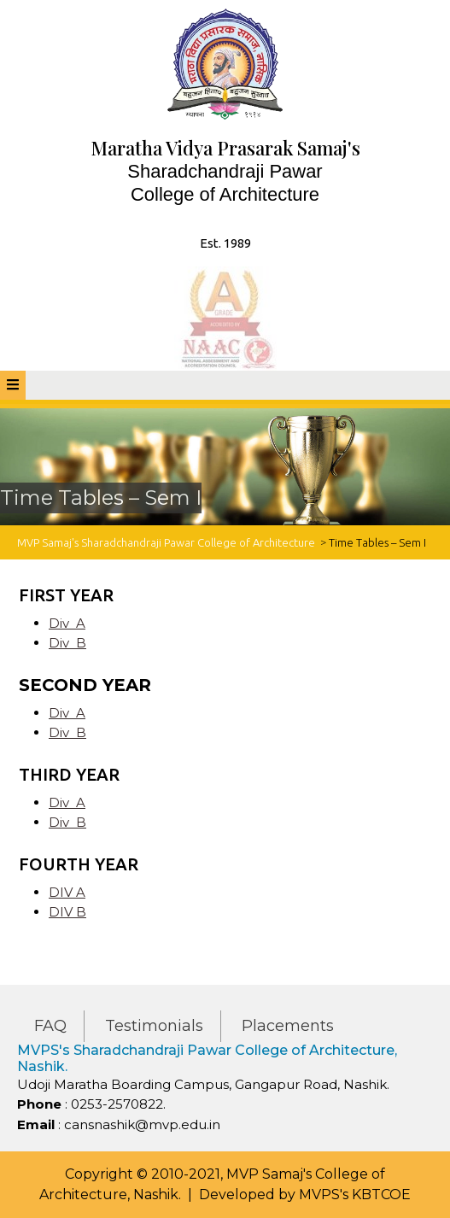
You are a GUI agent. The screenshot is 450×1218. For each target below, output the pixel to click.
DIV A (67, 892)
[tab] (13, 385)
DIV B (67, 912)
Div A (67, 623)
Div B (67, 643)
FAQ (50, 1025)
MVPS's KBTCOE (355, 1194)
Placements (288, 1025)
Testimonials (154, 1025)
